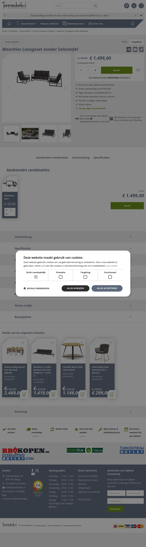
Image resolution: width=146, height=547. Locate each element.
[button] (36, 288)
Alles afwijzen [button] (75, 288)
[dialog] (73, 273)
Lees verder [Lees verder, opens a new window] (112, 265)
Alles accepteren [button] (107, 288)
